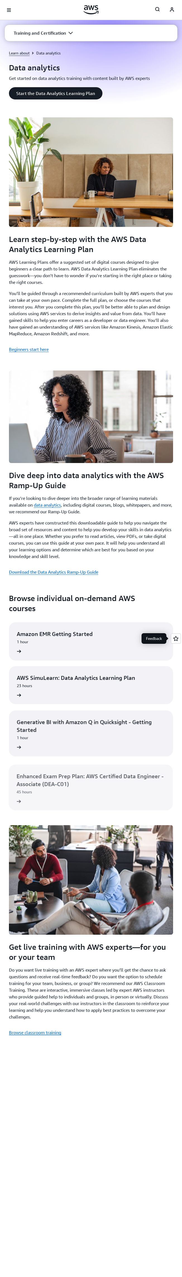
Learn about (19, 53)
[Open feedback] (176, 638)
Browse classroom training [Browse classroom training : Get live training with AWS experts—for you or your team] (35, 1032)
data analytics (47, 505)
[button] (43, 33)
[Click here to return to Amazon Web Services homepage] (91, 9)
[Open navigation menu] (8, 10)
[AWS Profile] (172, 10)
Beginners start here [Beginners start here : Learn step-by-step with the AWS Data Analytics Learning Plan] (29, 349)
